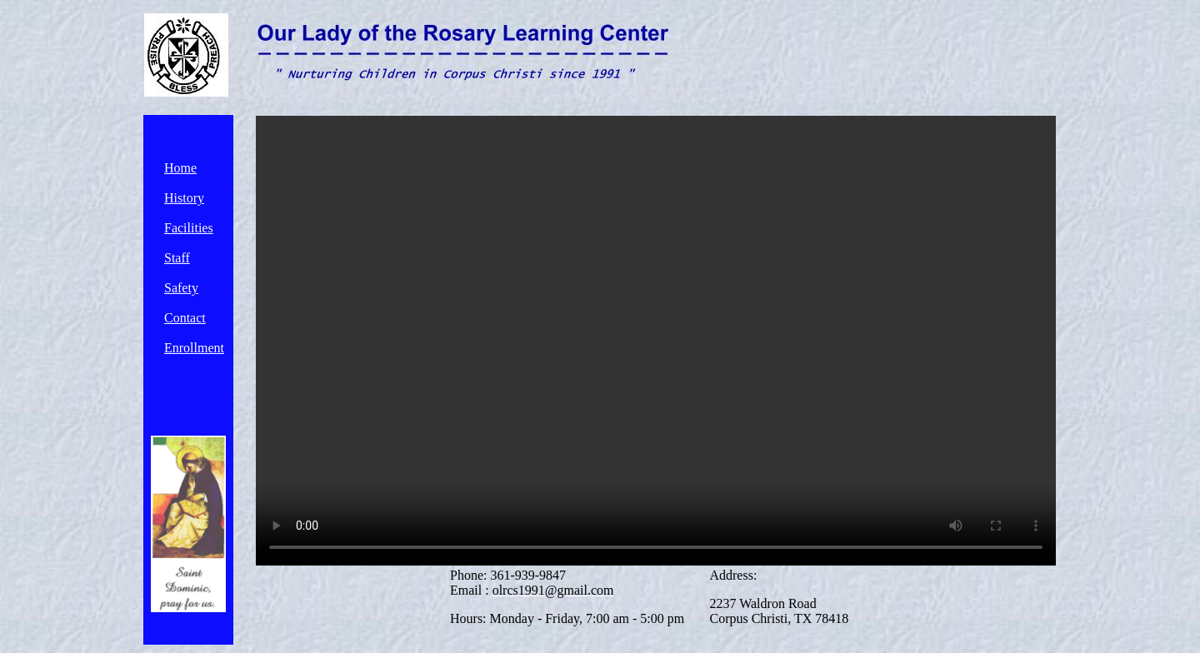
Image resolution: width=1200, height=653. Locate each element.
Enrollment (194, 348)
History (184, 198)
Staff (177, 258)
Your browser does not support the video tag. (656, 341)
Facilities (188, 228)
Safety (181, 288)
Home (180, 168)
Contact (185, 318)
